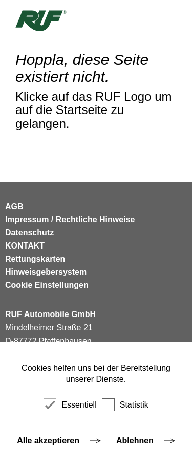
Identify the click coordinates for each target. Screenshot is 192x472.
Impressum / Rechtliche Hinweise (70, 219)
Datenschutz (29, 232)
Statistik (125, 404)
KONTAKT (25, 245)
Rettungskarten (35, 259)
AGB (14, 206)
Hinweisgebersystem (46, 271)
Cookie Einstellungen (47, 285)
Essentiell (70, 404)
